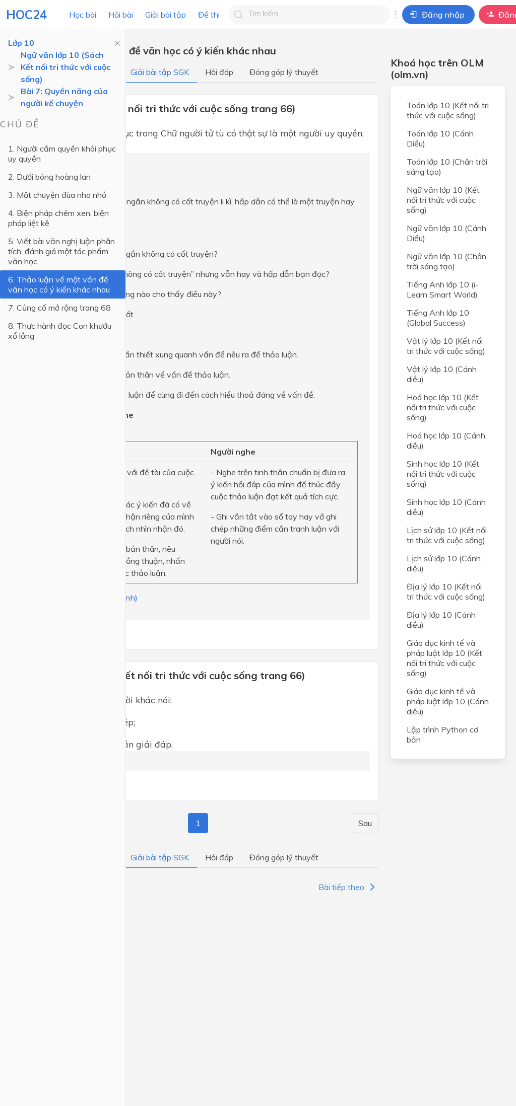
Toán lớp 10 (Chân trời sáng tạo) (447, 167)
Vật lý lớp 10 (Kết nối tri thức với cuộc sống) (446, 346)
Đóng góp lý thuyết (283, 72)
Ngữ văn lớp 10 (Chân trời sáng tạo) (446, 261)
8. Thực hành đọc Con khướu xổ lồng (59, 331)
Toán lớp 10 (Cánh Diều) (440, 138)
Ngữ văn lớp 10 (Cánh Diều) (446, 233)
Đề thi (209, 15)
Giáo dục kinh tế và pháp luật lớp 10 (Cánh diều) (448, 701)
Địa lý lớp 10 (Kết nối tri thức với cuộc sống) (446, 591)
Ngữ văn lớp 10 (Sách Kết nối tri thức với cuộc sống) (65, 67)
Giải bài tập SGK (160, 72)
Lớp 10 (21, 43)
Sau (365, 823)
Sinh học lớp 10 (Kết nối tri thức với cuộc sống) (443, 474)
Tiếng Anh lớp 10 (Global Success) (438, 318)
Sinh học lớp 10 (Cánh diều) (446, 507)
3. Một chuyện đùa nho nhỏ (57, 195)
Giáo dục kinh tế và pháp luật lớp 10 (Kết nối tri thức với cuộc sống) (444, 658)
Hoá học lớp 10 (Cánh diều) (446, 440)
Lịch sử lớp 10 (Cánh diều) (444, 563)
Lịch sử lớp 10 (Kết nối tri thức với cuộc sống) (447, 535)
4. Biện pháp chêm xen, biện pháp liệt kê (58, 218)
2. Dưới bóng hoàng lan (49, 177)
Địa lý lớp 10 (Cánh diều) (441, 620)
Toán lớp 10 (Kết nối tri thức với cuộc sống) (448, 110)
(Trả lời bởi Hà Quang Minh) (86, 598)
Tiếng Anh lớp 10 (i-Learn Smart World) (443, 289)
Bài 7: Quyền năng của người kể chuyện (64, 97)
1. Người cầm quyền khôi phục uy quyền (62, 153)
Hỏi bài (120, 15)
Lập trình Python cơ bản (442, 734)
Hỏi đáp (219, 72)
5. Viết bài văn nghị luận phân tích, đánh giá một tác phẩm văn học (61, 251)
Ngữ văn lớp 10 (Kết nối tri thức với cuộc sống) (443, 200)
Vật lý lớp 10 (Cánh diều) (442, 374)
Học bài (82, 15)
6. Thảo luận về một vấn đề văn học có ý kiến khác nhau (59, 284)
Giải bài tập (165, 15)
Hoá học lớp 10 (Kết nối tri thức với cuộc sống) (443, 407)
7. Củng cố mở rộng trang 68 (59, 308)
